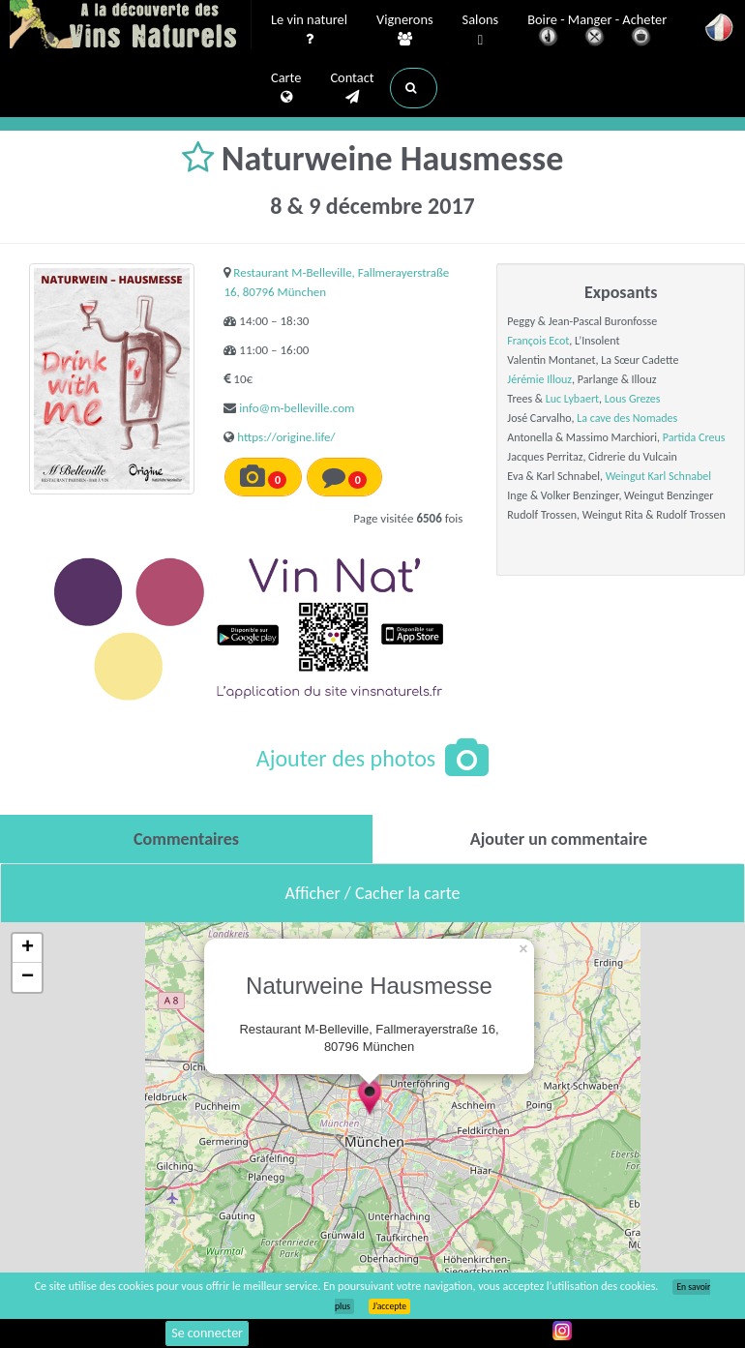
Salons (480, 30)
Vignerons (404, 30)
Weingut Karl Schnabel (658, 476)
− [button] (27, 977)
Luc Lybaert (572, 398)
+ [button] (27, 948)
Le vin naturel (309, 30)
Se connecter (207, 1333)
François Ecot (538, 340)
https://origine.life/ (286, 437)
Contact (351, 88)
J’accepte (389, 1306)
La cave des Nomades (627, 418)
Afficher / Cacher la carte (373, 893)
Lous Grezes (633, 398)
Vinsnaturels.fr (131, 26)
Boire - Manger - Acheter (597, 31)
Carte (286, 88)
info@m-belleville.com (296, 408)
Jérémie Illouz (539, 379)
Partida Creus (694, 437)
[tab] (186, 839)
